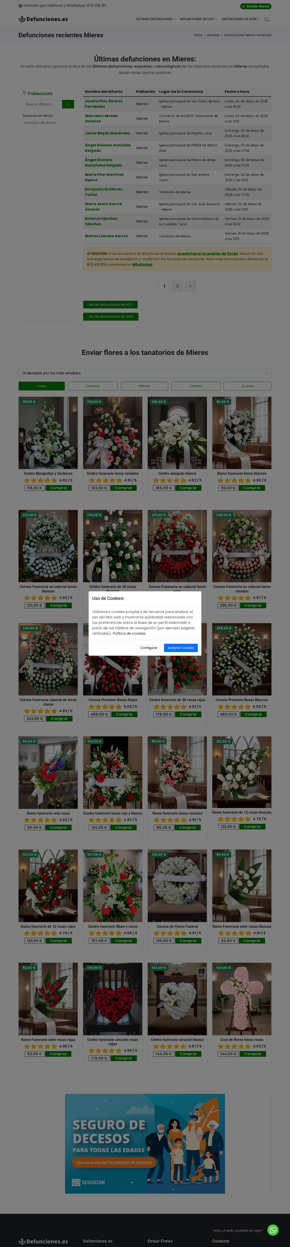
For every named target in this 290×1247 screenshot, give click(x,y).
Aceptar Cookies (181, 648)
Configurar (148, 648)
